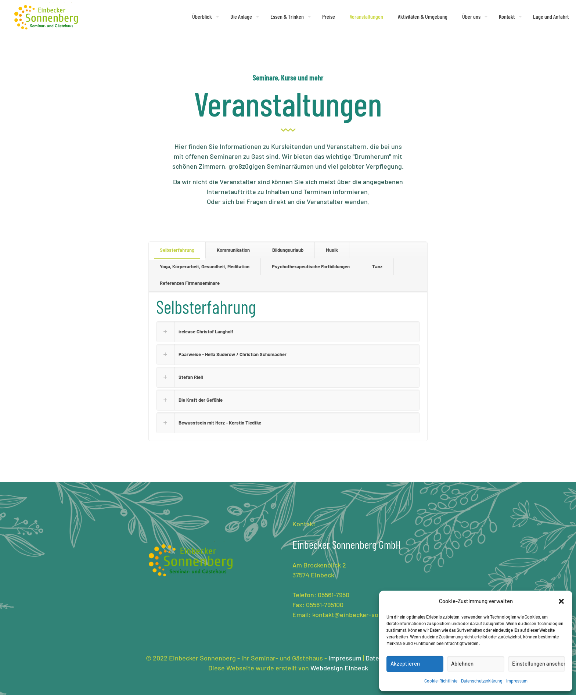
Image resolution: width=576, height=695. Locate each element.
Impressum (517, 680)
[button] (561, 601)
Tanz (377, 266)
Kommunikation (233, 250)
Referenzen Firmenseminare (190, 283)
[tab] (177, 250)
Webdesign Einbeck (339, 668)
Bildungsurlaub (287, 250)
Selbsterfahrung (177, 250)
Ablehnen (462, 663)
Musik (332, 250)
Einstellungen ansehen (538, 663)
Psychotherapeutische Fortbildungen (311, 266)
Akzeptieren (405, 663)
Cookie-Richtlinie (440, 680)
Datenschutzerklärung (482, 680)
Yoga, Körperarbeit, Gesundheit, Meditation (204, 266)
